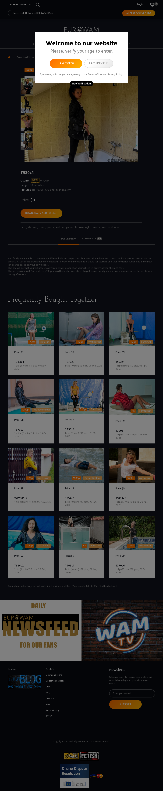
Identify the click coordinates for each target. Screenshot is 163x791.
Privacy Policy (115, 75)
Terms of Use (95, 75)
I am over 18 (66, 63)
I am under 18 (98, 63)
